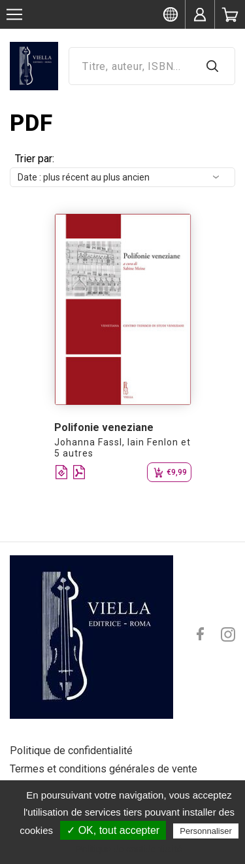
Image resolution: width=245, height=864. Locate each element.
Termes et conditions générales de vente (103, 769)
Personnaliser (206, 831)
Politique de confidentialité (71, 750)
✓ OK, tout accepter (113, 830)
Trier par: (34, 158)
